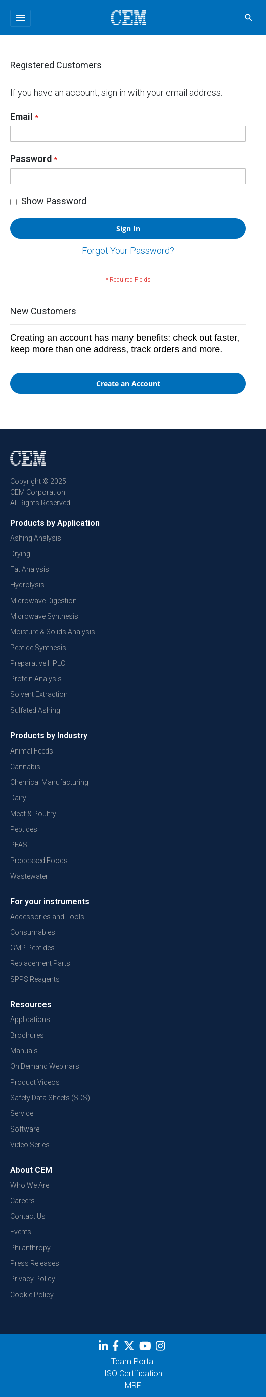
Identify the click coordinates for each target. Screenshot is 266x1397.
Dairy (18, 798)
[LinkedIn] (104, 1347)
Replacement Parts (40, 963)
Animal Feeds (31, 751)
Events (20, 1232)
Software (24, 1129)
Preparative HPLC (37, 663)
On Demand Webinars (44, 1066)
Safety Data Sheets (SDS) (50, 1098)
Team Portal (133, 1361)
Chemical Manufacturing (49, 782)
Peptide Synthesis (38, 647)
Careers (22, 1201)
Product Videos (35, 1082)
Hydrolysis (27, 585)
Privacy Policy (32, 1279)
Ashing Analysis (35, 538)
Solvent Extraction (39, 694)
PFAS (18, 845)
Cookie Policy (32, 1295)
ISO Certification (133, 1373)
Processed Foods (39, 860)
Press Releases (34, 1263)
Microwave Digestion (43, 601)
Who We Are (29, 1185)
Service (21, 1113)
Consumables (32, 932)
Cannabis (25, 767)
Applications (30, 1019)
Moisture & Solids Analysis (52, 632)
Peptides (23, 829)
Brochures (27, 1035)
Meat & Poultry (33, 814)
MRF (133, 1385)
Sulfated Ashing (35, 710)
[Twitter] (130, 1347)
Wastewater (29, 876)
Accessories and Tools (47, 916)
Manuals (24, 1051)
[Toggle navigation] (20, 18)
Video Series (30, 1145)
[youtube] (146, 1347)
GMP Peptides (32, 948)
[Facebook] (118, 1347)
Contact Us (28, 1216)
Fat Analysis (29, 569)
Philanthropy (30, 1248)
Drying (20, 554)
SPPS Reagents (35, 979)
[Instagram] (161, 1347)
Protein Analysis (36, 679)
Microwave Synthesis (44, 616)
